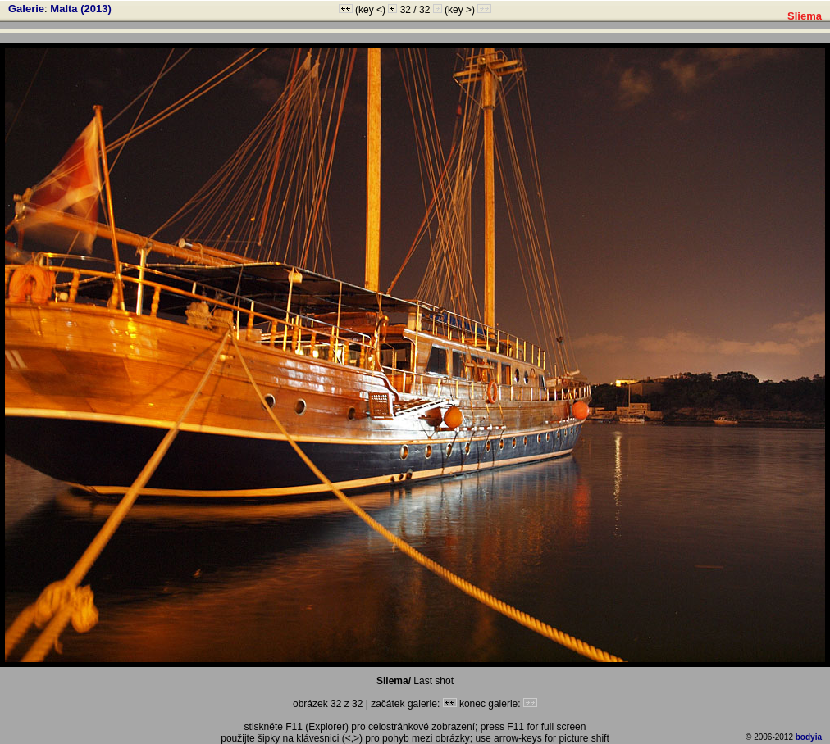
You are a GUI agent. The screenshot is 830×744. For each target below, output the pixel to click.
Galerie (26, 8)
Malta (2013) (80, 8)
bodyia (809, 737)
